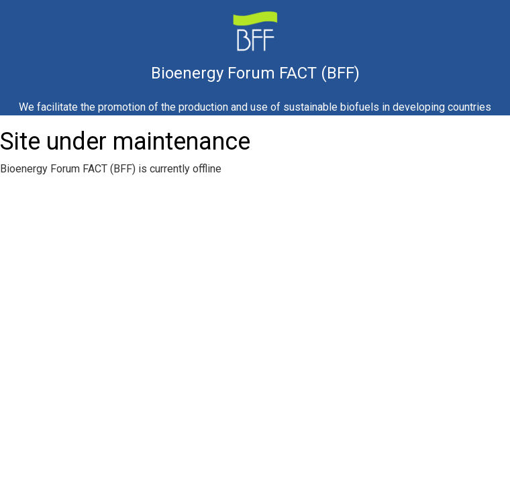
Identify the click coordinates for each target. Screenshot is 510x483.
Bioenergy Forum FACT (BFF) (255, 74)
